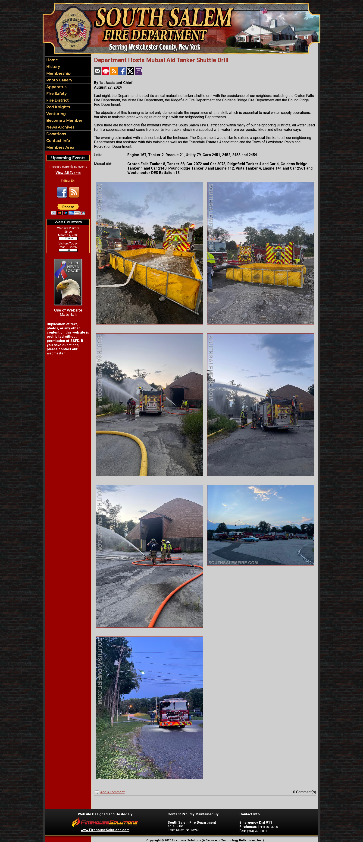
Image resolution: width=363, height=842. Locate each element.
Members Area (59, 147)
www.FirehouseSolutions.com (105, 830)
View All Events (68, 173)
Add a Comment (112, 792)
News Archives (59, 127)
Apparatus (55, 87)
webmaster (56, 353)
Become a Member (63, 120)
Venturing (55, 114)
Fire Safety (56, 93)
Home (51, 60)
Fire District (57, 100)
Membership (58, 73)
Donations (55, 134)
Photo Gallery (58, 80)
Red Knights (57, 107)
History (52, 66)
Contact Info (57, 140)
